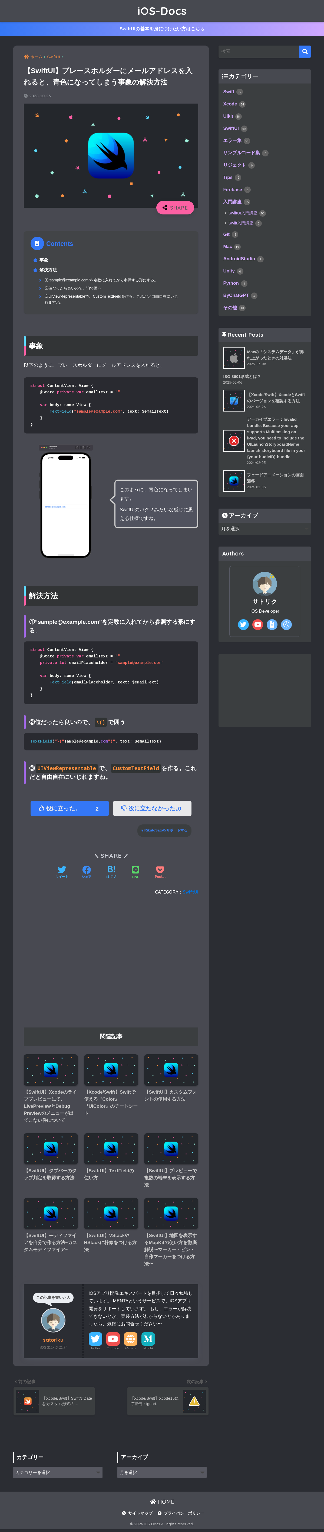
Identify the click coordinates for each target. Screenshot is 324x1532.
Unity (233, 273)
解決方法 (48, 270)
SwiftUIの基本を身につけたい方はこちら (162, 29)
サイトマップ (140, 1516)
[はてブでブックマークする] (111, 873)
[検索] (305, 52)
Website (130, 1350)
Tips (232, 178)
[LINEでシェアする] (135, 873)
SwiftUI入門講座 (247, 214)
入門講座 (236, 203)
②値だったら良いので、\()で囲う (73, 289)
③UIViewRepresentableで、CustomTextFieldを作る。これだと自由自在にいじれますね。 (112, 300)
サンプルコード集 (246, 154)
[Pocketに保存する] (160, 873)
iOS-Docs (162, 11)
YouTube (113, 1350)
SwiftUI (190, 892)
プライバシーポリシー (184, 1516)
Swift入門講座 (245, 224)
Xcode (234, 104)
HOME (162, 1504)
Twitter (95, 1350)
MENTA (148, 1350)
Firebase (237, 191)
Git (230, 236)
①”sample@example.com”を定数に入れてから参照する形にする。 (101, 280)
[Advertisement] (111, 963)
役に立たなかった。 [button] (152, 809)
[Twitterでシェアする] (61, 873)
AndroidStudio (243, 260)
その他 (234, 310)
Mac (232, 248)
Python (235, 285)
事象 (44, 260)
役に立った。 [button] (70, 809)
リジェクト (239, 166)
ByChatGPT (240, 297)
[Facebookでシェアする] (86, 873)
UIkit (232, 117)
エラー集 (236, 141)
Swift (233, 92)
